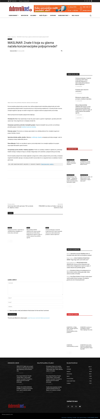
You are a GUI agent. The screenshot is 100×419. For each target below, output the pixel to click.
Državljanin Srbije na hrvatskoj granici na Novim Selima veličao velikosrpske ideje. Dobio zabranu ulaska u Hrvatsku (78, 272)
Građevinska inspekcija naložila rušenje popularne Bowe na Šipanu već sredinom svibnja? (54, 388)
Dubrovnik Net (13, 50)
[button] (90, 15)
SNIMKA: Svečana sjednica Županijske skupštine (71, 163)
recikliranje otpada (36, 137)
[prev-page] (9, 241)
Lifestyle (9, 227)
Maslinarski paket (47, 164)
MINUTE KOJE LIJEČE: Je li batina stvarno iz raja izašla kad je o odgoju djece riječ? (86, 178)
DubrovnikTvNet (70, 159)
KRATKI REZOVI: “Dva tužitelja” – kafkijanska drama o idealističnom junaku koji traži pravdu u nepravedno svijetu (72, 179)
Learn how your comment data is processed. (39, 318)
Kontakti (74, 417)
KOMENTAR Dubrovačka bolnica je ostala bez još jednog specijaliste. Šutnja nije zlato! (86, 347)
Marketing (69, 417)
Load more (79, 117)
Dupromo (13, 36)
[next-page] (11, 241)
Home (9, 36)
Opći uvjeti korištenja (82, 417)
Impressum (64, 417)
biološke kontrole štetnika (28, 127)
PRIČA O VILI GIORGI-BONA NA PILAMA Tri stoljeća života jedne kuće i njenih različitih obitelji (25, 388)
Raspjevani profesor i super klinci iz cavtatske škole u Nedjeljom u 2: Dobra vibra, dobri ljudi (16, 231)
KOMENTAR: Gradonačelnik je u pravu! (72, 345)
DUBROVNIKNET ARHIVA (92, 417)
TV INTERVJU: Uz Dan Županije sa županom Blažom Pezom (85, 163)
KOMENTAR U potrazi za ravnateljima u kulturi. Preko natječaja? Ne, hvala (86, 328)
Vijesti (28, 227)
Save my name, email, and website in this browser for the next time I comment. (29, 310)
